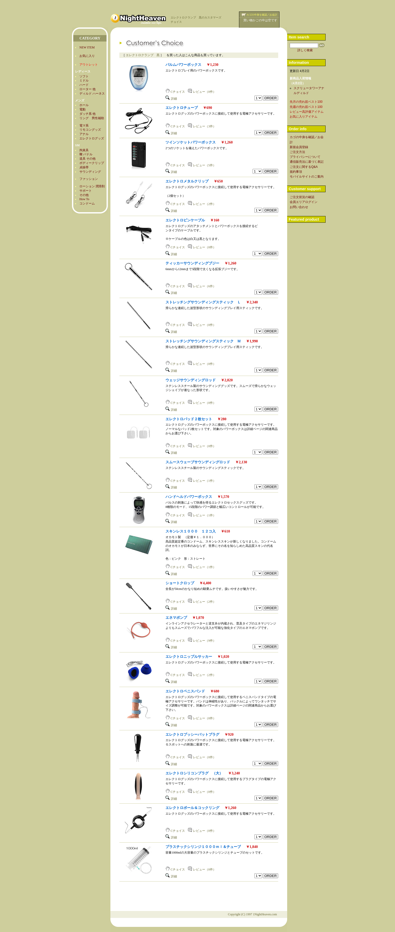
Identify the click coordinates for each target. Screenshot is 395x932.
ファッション (88, 179)
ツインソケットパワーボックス (190, 142)
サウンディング (90, 171)
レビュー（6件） (202, 286)
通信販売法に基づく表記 (307, 161)
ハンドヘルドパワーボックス (188, 497)
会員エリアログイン (303, 202)
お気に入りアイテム (303, 116)
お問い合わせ (299, 207)
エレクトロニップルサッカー (188, 656)
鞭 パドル (85, 154)
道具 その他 (87, 158)
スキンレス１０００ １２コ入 (190, 531)
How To (84, 199)
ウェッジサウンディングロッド (190, 380)
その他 (84, 195)
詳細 (171, 98)
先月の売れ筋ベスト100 (306, 102)
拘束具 (84, 150)
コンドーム (87, 203)
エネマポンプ (176, 618)
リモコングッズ (90, 129)
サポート (85, 190)
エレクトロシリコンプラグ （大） (194, 773)
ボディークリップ (91, 163)
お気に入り (87, 56)
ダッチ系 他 (87, 114)
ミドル (84, 80)
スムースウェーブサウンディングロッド (197, 462)
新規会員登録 (299, 147)
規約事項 (296, 171)
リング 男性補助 (91, 118)
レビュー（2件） (202, 204)
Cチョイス (175, 92)
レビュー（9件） (202, 640)
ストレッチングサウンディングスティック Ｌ (203, 302)
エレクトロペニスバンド (185, 691)
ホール (84, 105)
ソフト (84, 76)
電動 (82, 109)
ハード (84, 85)
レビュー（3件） (202, 126)
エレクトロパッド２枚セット (188, 419)
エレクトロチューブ (181, 108)
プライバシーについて (305, 157)
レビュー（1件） (202, 481)
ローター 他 (87, 89)
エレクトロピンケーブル (185, 220)
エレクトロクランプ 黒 (143, 55)
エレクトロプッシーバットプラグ (192, 734)
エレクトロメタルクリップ (187, 181)
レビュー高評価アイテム (307, 112)
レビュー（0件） (202, 92)
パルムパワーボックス (183, 65)
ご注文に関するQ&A (304, 167)
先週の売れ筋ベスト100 (306, 107)
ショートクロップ (179, 583)
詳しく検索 (305, 50)
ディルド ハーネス (92, 93)
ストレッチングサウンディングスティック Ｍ (203, 341)
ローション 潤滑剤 (92, 186)
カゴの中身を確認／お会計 (261, 14)
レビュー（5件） (202, 165)
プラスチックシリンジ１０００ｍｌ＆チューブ (203, 847)
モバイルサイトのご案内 (307, 176)
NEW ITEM (87, 47)
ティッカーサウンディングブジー (192, 263)
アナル (84, 134)
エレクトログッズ (91, 138)
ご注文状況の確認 (302, 197)
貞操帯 (84, 167)
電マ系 (84, 125)
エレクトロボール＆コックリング (192, 808)
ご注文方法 (297, 152)
